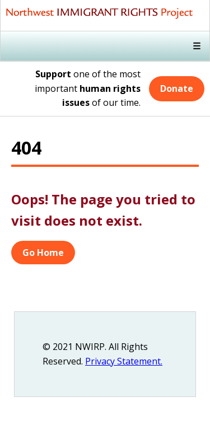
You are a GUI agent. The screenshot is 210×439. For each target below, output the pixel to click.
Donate (176, 88)
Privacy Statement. (123, 361)
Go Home (43, 252)
